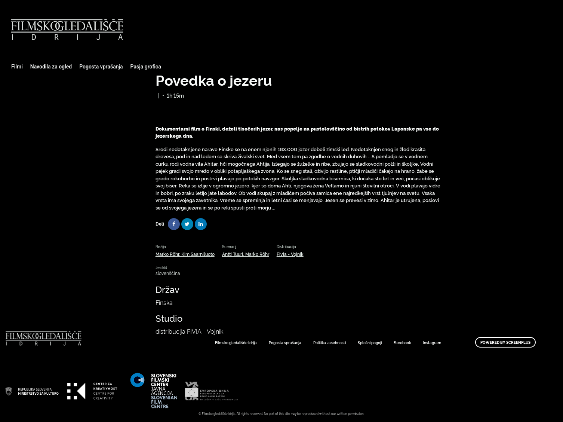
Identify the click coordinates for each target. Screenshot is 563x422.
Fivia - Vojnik (290, 254)
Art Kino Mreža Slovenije (32, 391)
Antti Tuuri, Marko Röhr (245, 254)
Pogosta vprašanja (101, 67)
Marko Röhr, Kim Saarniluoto (185, 254)
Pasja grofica (145, 67)
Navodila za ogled (51, 67)
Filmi (17, 67)
